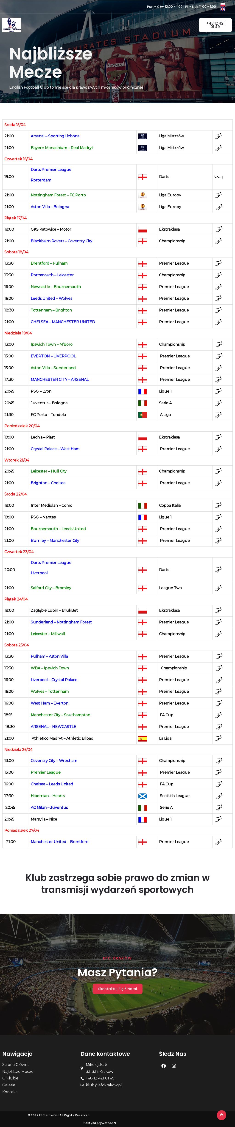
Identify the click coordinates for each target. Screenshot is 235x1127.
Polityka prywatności (100, 1123)
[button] (122, 24)
